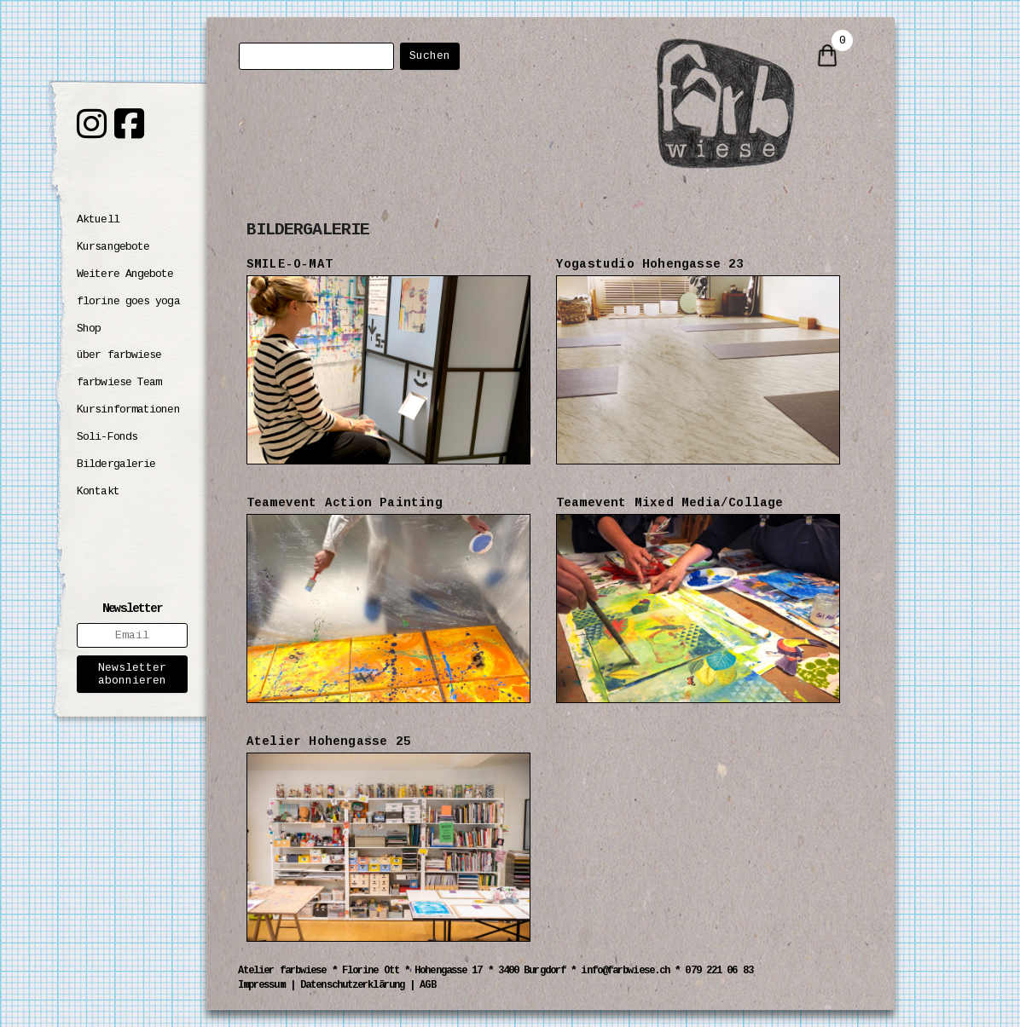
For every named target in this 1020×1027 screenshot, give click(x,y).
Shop (89, 328)
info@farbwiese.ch (625, 971)
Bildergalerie (116, 464)
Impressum (261, 985)
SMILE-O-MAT (289, 264)
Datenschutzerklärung (352, 985)
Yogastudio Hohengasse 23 (650, 264)
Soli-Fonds (107, 436)
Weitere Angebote (125, 274)
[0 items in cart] (827, 57)
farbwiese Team (119, 382)
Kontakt (98, 491)
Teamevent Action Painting (344, 503)
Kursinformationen (128, 409)
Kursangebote (113, 246)
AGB (427, 985)
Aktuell (98, 219)
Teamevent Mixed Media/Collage (670, 503)
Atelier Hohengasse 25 (328, 741)
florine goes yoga (128, 301)
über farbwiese (119, 355)
